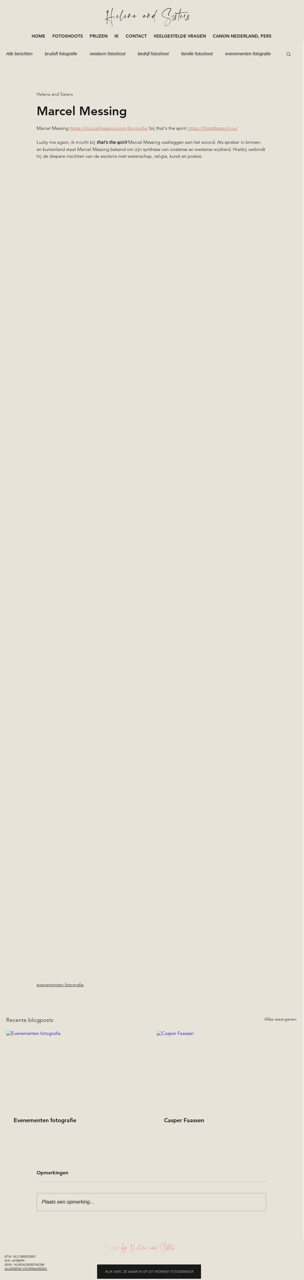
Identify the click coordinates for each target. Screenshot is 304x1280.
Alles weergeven (280, 1019)
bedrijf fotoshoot (153, 53)
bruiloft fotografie (61, 53)
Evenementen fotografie (45, 1120)
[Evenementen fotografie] (76, 1070)
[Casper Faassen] (227, 1070)
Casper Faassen (184, 1120)
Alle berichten (19, 53)
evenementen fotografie (248, 53)
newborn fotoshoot (107, 53)
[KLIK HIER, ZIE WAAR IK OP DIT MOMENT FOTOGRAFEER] (149, 1271)
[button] (68, 36)
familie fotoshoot (197, 53)
